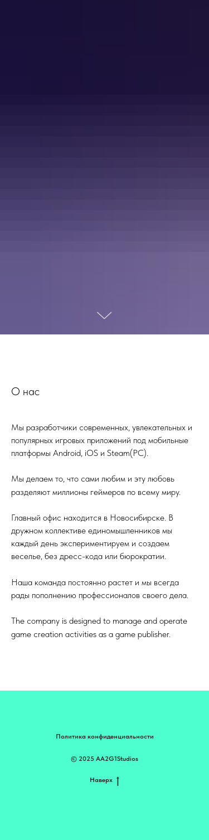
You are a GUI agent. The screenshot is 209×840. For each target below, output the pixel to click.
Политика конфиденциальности (105, 736)
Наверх (104, 780)
